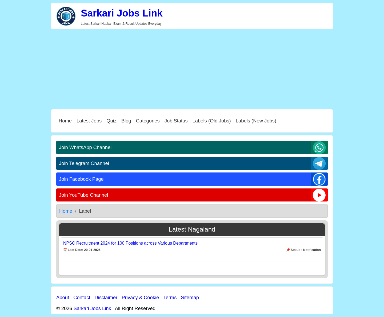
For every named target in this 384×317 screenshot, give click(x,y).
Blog (126, 120)
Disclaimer (105, 297)
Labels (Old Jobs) (212, 120)
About (62, 297)
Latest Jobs (89, 120)
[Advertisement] (192, 69)
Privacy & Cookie (140, 297)
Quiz (111, 120)
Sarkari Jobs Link (122, 13)
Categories (148, 120)
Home (65, 120)
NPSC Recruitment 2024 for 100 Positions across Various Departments (130, 243)
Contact (81, 297)
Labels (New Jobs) (256, 120)
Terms (170, 297)
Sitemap (190, 297)
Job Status (176, 120)
